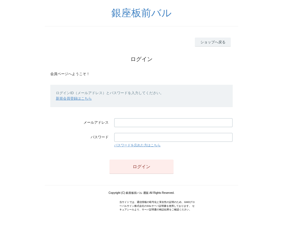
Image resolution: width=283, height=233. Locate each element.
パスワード (100, 137)
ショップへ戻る (213, 42)
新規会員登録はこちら (74, 98)
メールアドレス (96, 122)
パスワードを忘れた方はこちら (137, 145)
